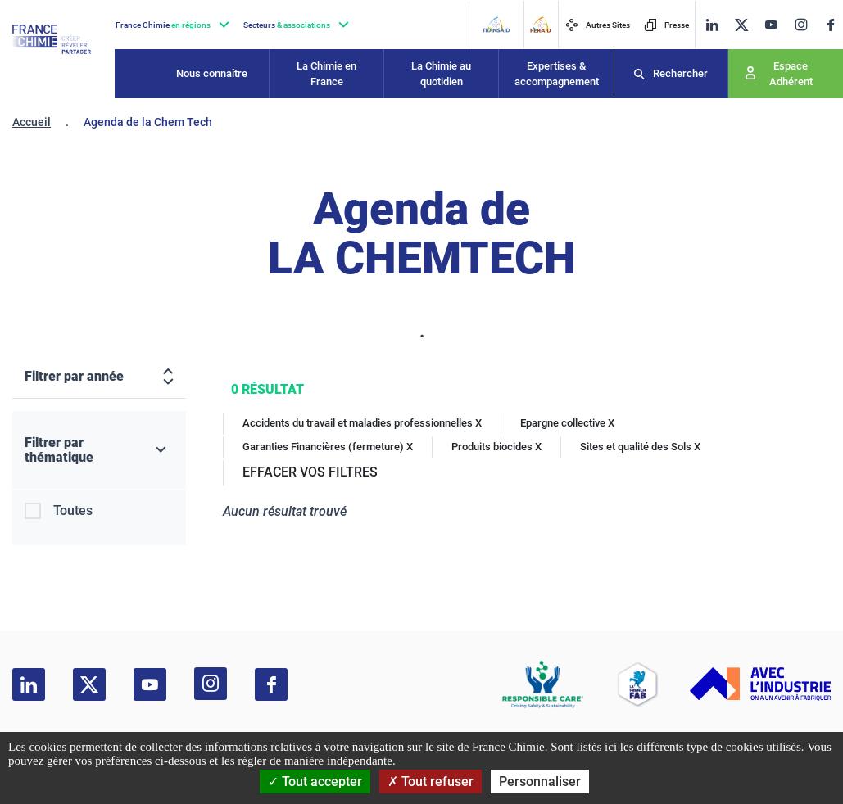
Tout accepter (315, 781)
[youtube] (771, 25)
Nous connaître (211, 73)
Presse (666, 25)
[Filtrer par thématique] (99, 450)
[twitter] (741, 25)
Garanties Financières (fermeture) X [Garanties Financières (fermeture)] (327, 446)
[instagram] (800, 24)
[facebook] (830, 25)
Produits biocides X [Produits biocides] (496, 446)
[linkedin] (712, 25)
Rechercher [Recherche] (680, 73)
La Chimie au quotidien (441, 74)
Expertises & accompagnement (556, 74)
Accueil (31, 122)
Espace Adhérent (791, 74)
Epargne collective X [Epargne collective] (567, 423)
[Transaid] (495, 24)
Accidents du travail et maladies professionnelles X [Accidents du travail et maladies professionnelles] (362, 423)
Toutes (73, 510)
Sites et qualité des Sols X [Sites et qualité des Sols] (640, 446)
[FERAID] (540, 24)
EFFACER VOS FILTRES (310, 472)
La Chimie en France (326, 74)
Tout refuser (431, 781)
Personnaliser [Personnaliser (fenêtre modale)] (540, 781)
